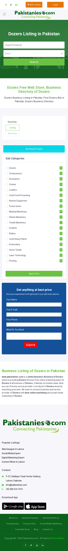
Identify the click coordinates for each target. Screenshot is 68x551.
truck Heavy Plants (18, 239)
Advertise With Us (51, 518)
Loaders (13, 190)
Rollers (12, 233)
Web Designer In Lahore (13, 449)
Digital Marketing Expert (13, 457)
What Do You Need (15, 329)
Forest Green (15, 206)
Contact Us (47, 529)
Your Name (11, 299)
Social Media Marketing (51, 523)
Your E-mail (11, 309)
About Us (13, 518)
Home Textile (15, 250)
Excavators (14, 179)
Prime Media (58, 538)
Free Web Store (22, 529)
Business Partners (30, 518)
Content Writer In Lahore (13, 462)
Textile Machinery (17, 222)
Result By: (12, 122)
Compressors (15, 173)
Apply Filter (34, 273)
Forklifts (13, 228)
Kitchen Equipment (18, 201)
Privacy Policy (29, 523)
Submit (30, 345)
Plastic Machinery (17, 217)
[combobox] (34, 53)
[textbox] (34, 53)
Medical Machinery (18, 211)
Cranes (12, 184)
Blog (36, 529)
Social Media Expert (11, 453)
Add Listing (34, 4)
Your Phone (11, 319)
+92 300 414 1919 (12, 489)
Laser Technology (17, 255)
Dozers (12, 168)
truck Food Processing (19, 195)
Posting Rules (12, 523)
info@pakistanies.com (14, 485)
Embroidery (14, 244)
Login (55, 4)
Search (34, 62)
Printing (13, 261)
